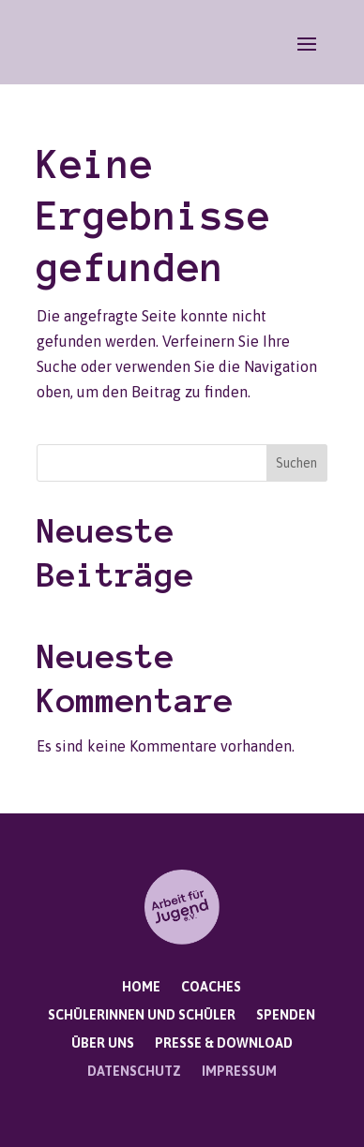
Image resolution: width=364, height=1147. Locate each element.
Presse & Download (224, 1043)
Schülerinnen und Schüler (141, 1015)
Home (141, 987)
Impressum (239, 1072)
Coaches (211, 987)
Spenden (285, 1015)
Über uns (102, 1043)
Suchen (296, 462)
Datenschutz (134, 1072)
